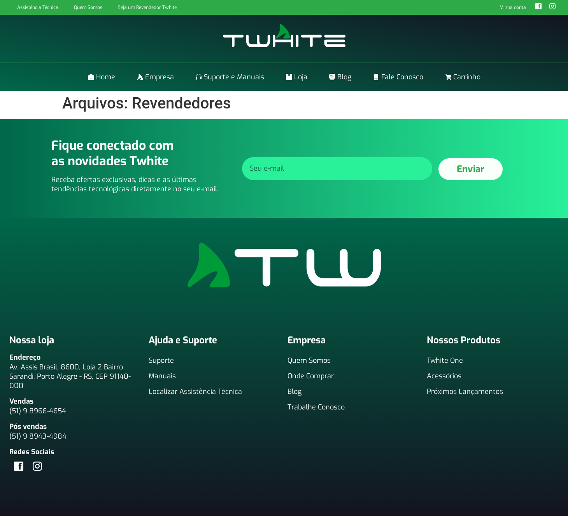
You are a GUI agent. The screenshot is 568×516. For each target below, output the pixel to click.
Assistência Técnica (37, 7)
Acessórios (444, 376)
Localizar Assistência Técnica (195, 391)
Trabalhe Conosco (316, 407)
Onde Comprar (311, 376)
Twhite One (445, 360)
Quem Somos (88, 7)
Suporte (161, 360)
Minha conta (513, 7)
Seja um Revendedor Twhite (147, 7)
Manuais (162, 376)
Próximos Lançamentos (465, 391)
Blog (295, 391)
